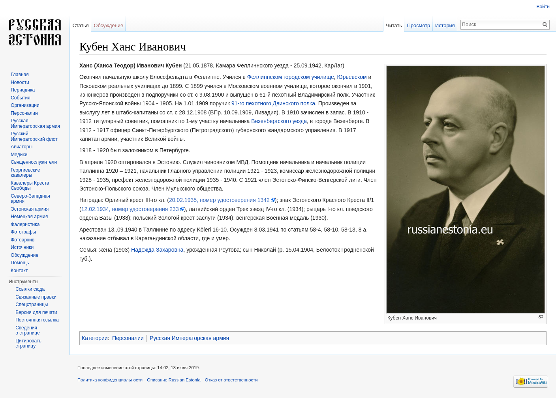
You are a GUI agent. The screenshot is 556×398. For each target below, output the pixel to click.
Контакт (19, 270)
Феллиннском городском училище (290, 77)
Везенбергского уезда (279, 121)
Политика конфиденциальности (110, 379)
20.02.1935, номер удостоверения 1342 (219, 200)
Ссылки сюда (30, 289)
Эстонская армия (30, 209)
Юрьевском (352, 77)
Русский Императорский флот (34, 136)
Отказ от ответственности (231, 379)
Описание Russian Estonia (173, 379)
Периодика (23, 90)
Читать (394, 25)
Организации (25, 105)
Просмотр (418, 25)
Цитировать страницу (28, 343)
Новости (20, 82)
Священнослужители (34, 162)
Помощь (20, 262)
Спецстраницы (31, 304)
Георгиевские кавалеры (25, 172)
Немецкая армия (29, 216)
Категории (95, 338)
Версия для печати (36, 312)
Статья (80, 25)
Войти (543, 6)
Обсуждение (108, 25)
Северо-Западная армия (30, 198)
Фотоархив (22, 240)
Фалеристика (25, 224)
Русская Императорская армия (189, 338)
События (20, 98)
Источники (22, 247)
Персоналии (128, 338)
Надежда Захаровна (157, 250)
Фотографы (23, 232)
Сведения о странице (27, 330)
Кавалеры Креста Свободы (30, 185)
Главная (20, 74)
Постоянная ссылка (36, 320)
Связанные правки (35, 297)
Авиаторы (21, 146)
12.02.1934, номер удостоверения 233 (130, 209)
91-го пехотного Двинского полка (273, 103)
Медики (19, 154)
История (445, 25)
